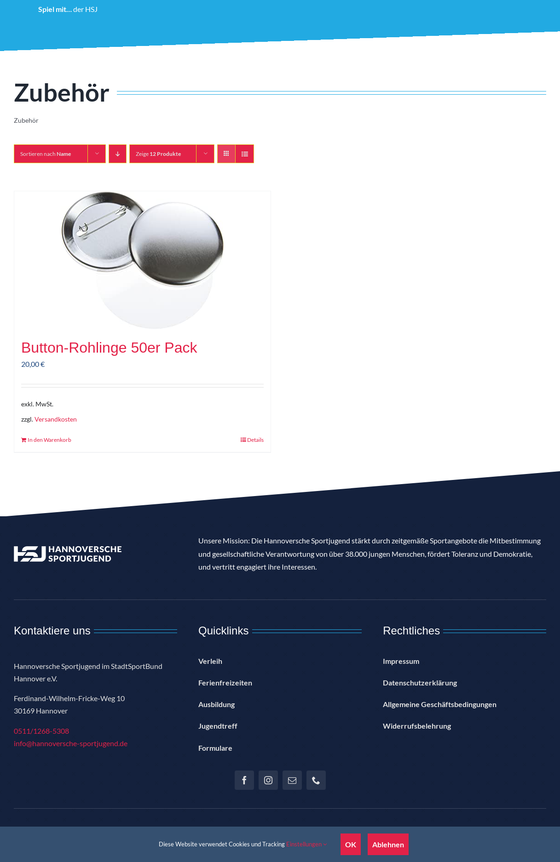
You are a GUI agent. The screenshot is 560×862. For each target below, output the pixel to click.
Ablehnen (388, 844)
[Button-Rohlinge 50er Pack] (142, 260)
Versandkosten (56, 419)
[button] (517, 42)
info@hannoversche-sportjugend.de (70, 743)
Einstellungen (306, 844)
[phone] (316, 780)
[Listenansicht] (245, 154)
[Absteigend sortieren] (118, 153)
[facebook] (244, 780)
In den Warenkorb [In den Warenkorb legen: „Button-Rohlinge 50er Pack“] (49, 439)
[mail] (292, 780)
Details (255, 439)
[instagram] (268, 780)
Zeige (158, 153)
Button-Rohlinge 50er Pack (109, 347)
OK (350, 844)
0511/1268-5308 (41, 730)
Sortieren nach (45, 153)
